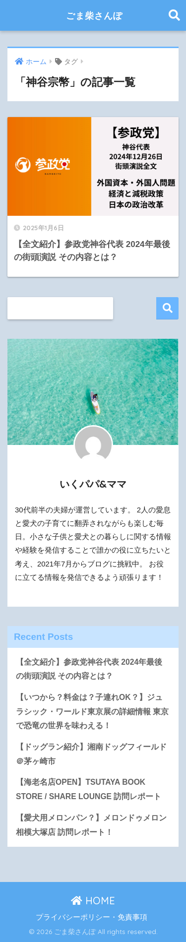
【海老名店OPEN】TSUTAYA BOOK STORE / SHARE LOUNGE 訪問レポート (88, 789)
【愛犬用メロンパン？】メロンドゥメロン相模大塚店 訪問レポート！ (91, 825)
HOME (93, 900)
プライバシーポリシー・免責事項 (91, 917)
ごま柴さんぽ (94, 15)
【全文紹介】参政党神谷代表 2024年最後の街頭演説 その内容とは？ (89, 669)
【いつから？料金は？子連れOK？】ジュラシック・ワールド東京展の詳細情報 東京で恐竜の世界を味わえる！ (92, 711)
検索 (167, 308)
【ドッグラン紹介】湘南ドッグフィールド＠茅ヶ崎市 (91, 754)
